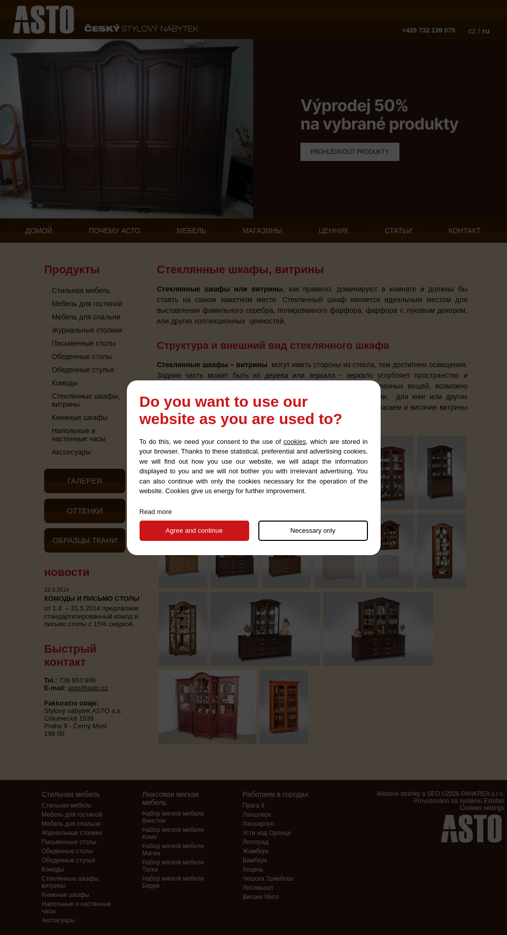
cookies (295, 441)
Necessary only (312, 530)
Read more (156, 511)
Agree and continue (194, 530)
